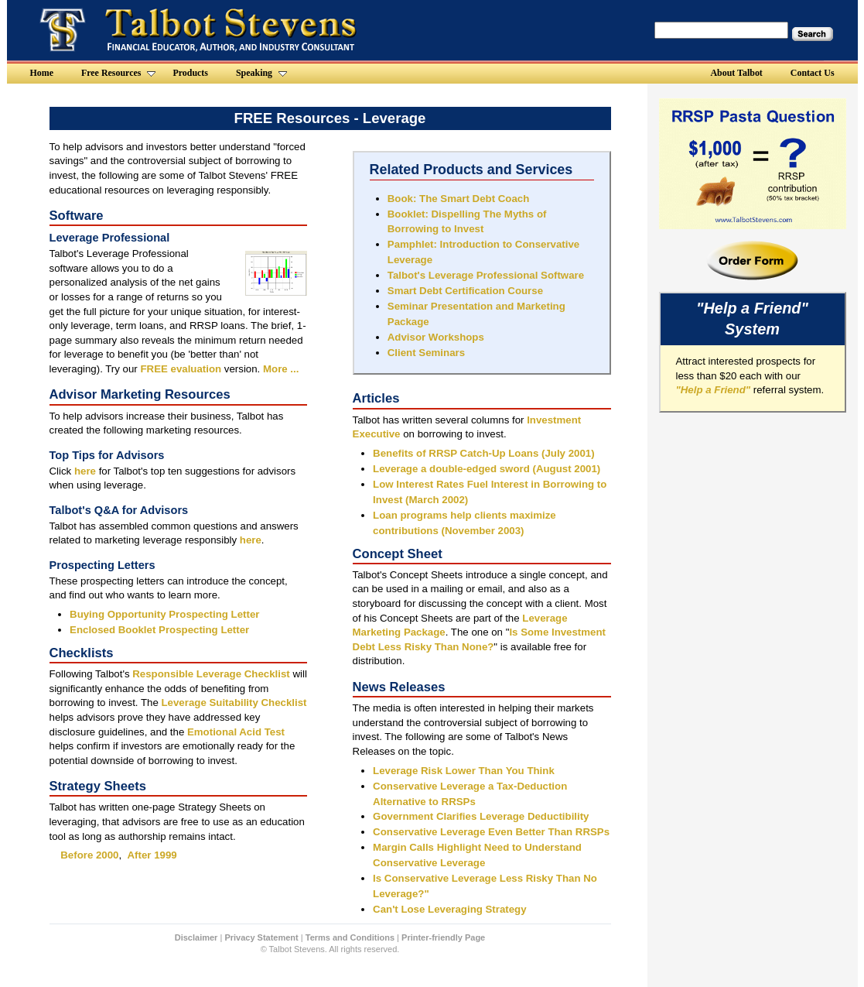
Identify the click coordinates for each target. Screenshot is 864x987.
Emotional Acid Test (236, 732)
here (84, 471)
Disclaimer (196, 937)
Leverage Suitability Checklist (234, 702)
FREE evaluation (180, 369)
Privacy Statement (261, 937)
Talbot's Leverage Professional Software (486, 275)
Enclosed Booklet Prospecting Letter (159, 630)
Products (190, 72)
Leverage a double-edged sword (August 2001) (486, 469)
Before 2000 (89, 855)
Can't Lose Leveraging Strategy (450, 909)
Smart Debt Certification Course (465, 290)
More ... (281, 369)
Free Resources (118, 72)
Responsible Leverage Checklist (211, 674)
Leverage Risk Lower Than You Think (464, 770)
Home (41, 72)
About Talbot (737, 72)
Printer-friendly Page (443, 937)
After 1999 (152, 855)
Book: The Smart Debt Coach (459, 198)
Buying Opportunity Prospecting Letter (164, 614)
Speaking (261, 72)
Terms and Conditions (350, 937)
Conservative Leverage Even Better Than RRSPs (491, 832)
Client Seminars (426, 352)
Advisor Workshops (436, 337)
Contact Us (813, 72)
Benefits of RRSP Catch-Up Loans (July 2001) (484, 453)
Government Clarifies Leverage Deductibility (481, 816)
